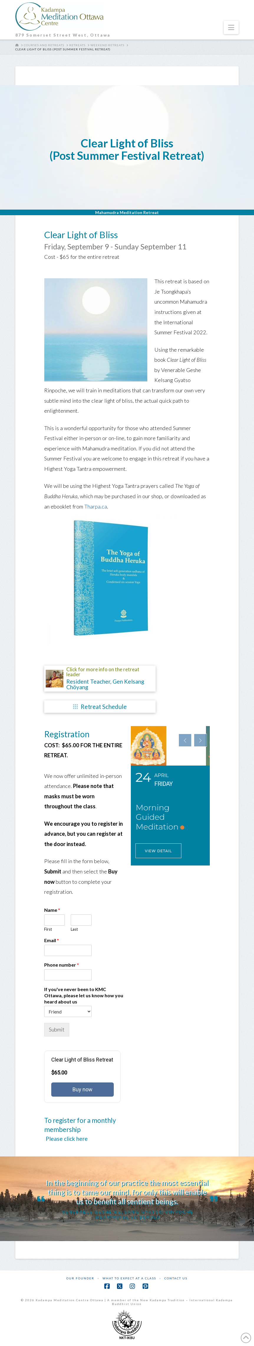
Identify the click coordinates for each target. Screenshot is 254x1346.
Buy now (82, 1089)
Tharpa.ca (95, 506)
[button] (231, 27)
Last (74, 929)
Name (52, 910)
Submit (57, 1029)
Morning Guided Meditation (161, 817)
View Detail (162, 851)
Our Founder (80, 1278)
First (48, 929)
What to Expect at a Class (129, 1278)
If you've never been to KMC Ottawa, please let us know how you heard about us (83, 995)
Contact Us (175, 1278)
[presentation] (185, 740)
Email (51, 940)
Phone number (61, 964)
